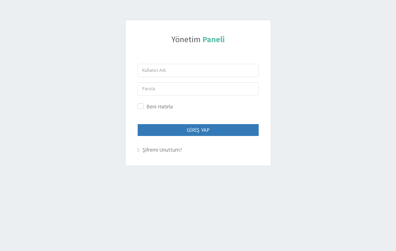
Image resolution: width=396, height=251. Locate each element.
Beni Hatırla (159, 106)
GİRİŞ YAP (198, 130)
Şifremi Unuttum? (160, 149)
